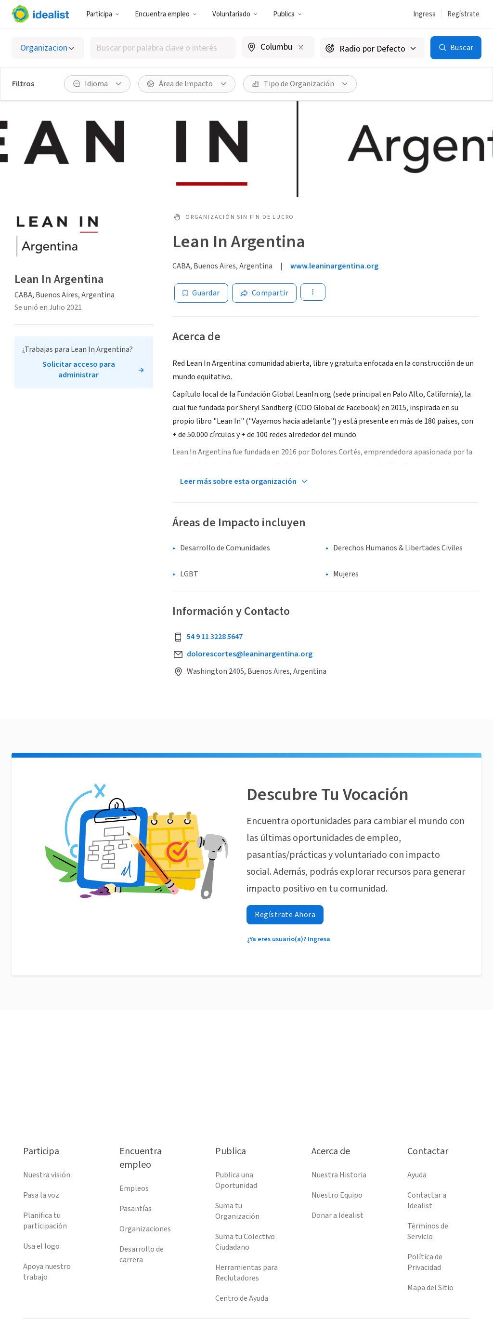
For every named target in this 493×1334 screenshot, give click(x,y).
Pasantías (135, 1208)
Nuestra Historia (338, 1175)
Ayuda (417, 1175)
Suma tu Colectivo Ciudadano (245, 1242)
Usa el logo (41, 1246)
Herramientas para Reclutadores (246, 1272)
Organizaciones (145, 1229)
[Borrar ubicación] (301, 47)
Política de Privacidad (424, 1262)
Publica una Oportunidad (236, 1180)
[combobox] (163, 48)
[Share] (264, 293)
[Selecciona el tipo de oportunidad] (48, 48)
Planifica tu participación (45, 1220)
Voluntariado (235, 14)
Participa (102, 14)
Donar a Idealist (337, 1215)
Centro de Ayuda (241, 1298)
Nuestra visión (46, 1175)
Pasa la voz (41, 1195)
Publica (287, 14)
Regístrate (463, 14)
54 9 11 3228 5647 (215, 636)
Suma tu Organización (237, 1211)
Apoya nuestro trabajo (47, 1271)
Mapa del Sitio (430, 1287)
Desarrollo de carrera (141, 1254)
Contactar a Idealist (426, 1200)
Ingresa (424, 14)
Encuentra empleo (166, 14)
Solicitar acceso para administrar (78, 369)
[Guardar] (201, 293)
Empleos (134, 1188)
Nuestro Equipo (337, 1195)
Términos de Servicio (427, 1231)
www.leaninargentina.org (334, 266)
